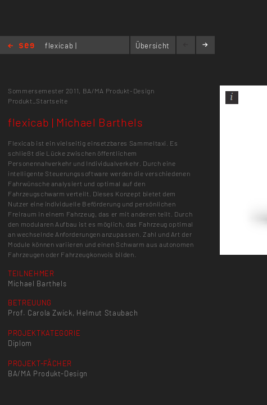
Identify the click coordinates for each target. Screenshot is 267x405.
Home (21, 46)
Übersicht (152, 45)
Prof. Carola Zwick (40, 312)
